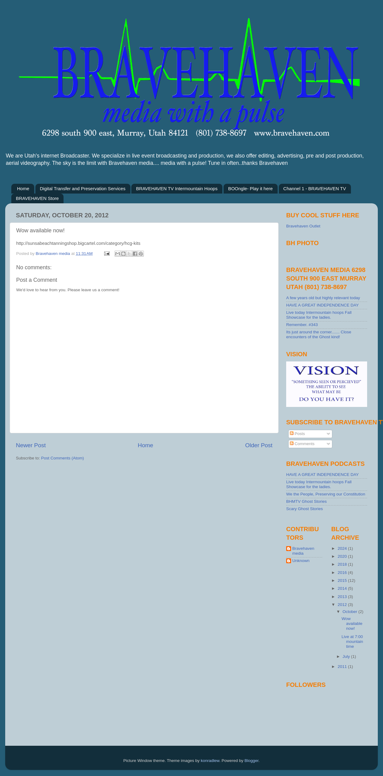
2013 (342, 596)
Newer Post (31, 445)
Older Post (258, 445)
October (351, 611)
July (347, 656)
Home (23, 188)
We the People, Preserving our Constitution (325, 494)
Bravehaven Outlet (303, 226)
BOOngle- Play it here (250, 188)
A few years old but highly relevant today (323, 298)
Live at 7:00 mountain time (352, 641)
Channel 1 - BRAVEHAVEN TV (314, 188)
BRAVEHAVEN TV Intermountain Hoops (176, 188)
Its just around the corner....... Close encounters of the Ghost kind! (318, 334)
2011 (342, 666)
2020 (342, 556)
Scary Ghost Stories (304, 508)
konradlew (210, 760)
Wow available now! (351, 623)
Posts (297, 433)
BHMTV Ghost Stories (306, 501)
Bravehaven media (303, 551)
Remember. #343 (302, 324)
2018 (342, 564)
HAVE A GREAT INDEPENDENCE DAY (322, 305)
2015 (342, 580)
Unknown (300, 560)
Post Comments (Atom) (62, 458)
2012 (342, 604)
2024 (342, 548)
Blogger (252, 760)
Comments (302, 443)
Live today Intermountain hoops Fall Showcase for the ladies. (319, 315)
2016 (342, 572)
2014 (342, 588)
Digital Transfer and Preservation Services (83, 188)
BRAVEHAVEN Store (37, 198)
